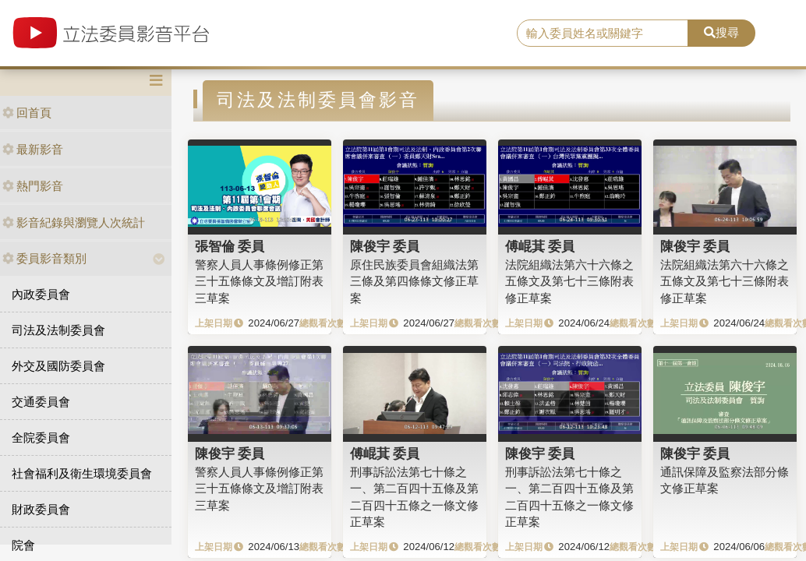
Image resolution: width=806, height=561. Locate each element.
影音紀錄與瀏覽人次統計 (73, 222)
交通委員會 (41, 401)
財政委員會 (41, 509)
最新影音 (32, 149)
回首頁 (26, 112)
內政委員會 (41, 294)
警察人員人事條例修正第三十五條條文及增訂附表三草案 (259, 281)
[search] (602, 33)
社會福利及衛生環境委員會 (82, 473)
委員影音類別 (44, 258)
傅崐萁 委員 (540, 246)
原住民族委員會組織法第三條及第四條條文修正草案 (414, 281)
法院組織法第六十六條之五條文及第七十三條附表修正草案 (569, 281)
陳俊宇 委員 (385, 246)
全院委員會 (41, 437)
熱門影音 (32, 185)
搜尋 (721, 32)
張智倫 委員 (230, 246)
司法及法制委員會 (58, 330)
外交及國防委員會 (58, 365)
